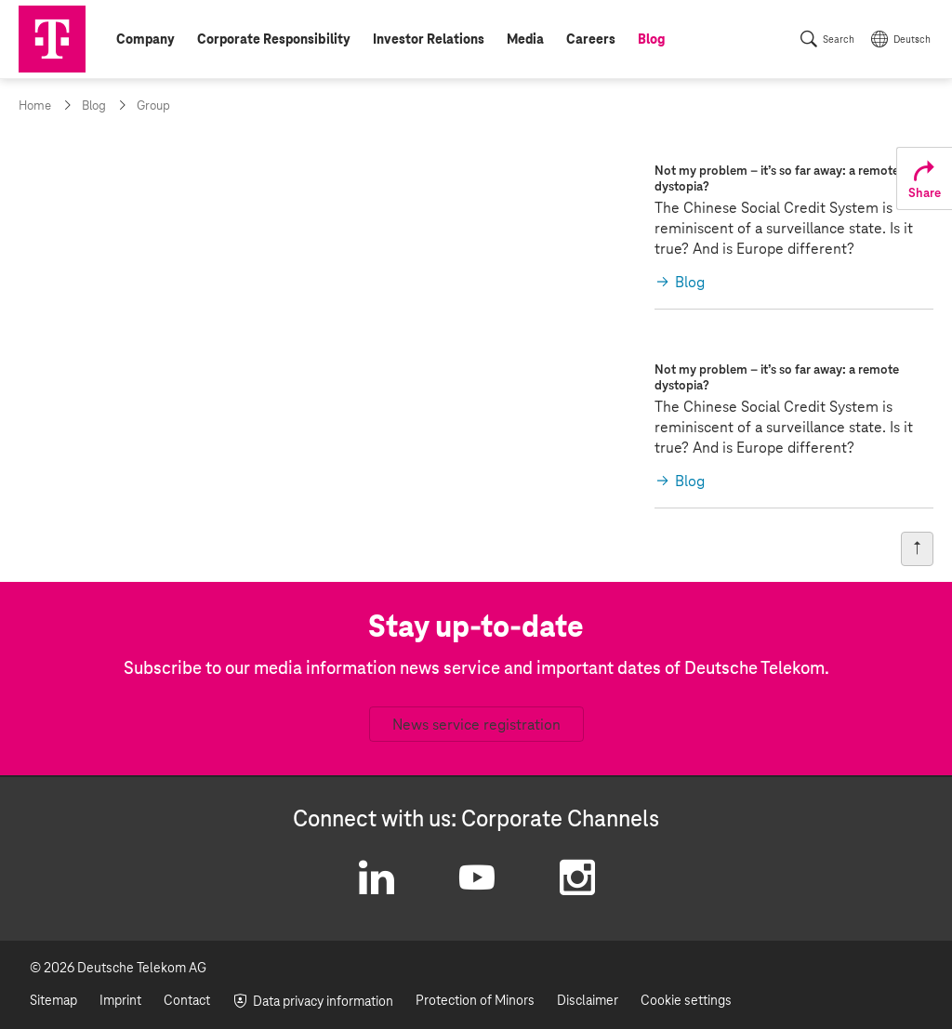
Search (838, 40)
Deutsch (912, 40)
